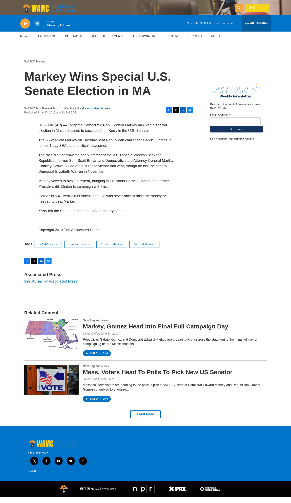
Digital (173, 42)
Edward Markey (112, 250)
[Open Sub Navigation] (32, 42)
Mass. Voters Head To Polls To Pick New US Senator (157, 378)
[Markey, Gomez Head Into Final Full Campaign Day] (51, 340)
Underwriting (145, 42)
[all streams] (256, 29)
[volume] (37, 29)
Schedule (99, 42)
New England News (96, 326)
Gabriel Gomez (144, 250)
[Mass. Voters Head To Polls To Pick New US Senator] (51, 386)
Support (195, 42)
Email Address (220, 121)
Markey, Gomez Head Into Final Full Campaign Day (155, 332)
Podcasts (73, 42)
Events (118, 42)
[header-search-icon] (240, 11)
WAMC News (34, 67)
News (25, 42)
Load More (145, 420)
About (216, 42)
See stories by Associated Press (50, 287)
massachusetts (79, 250)
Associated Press (96, 114)
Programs (47, 42)
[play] (25, 29)
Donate (260, 10)
